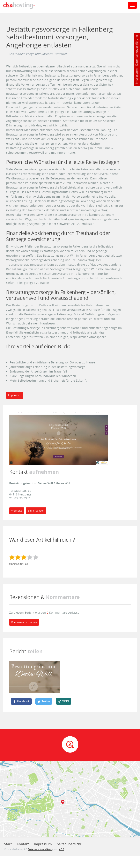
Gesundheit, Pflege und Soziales (30, 54)
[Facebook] (21, 701)
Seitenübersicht (69, 844)
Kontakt (23, 844)
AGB (61, 849)
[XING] (63, 701)
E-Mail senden (36, 510)
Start (8, 844)
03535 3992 (22, 498)
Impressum (136, 76)
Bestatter (60, 54)
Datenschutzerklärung (136, 50)
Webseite (16, 510)
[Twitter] (43, 701)
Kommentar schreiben (24, 622)
